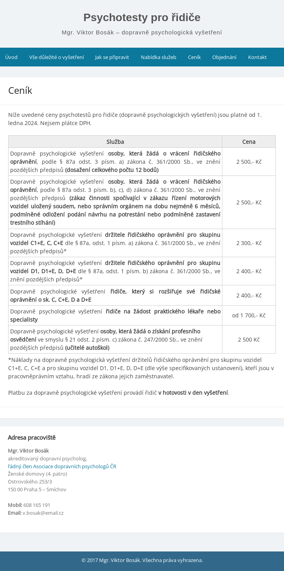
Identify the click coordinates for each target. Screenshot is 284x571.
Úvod (11, 57)
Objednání (224, 57)
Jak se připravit (112, 57)
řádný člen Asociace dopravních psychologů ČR (62, 466)
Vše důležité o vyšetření (56, 57)
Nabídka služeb (158, 57)
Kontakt (257, 57)
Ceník (194, 57)
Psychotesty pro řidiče (142, 17)
